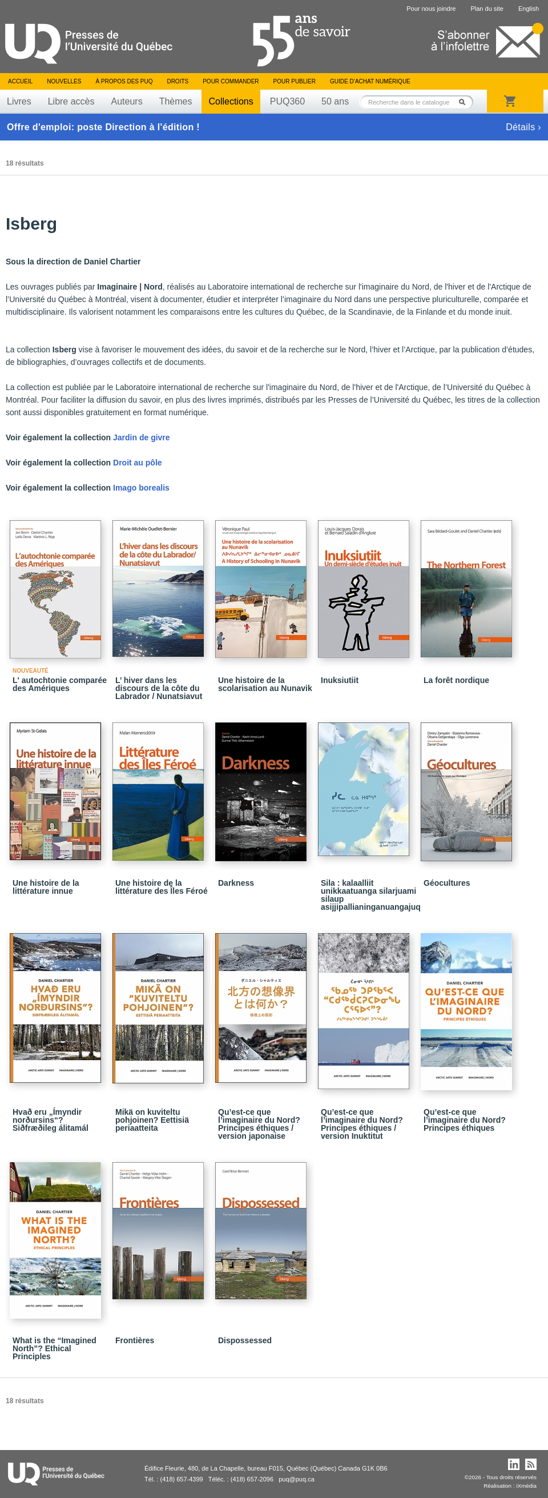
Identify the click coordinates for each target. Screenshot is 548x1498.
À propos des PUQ (123, 81)
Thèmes (175, 101)
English (528, 8)
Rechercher (465, 102)
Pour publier (294, 81)
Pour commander (231, 81)
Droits (177, 81)
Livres (19, 101)
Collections (230, 101)
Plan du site (486, 8)
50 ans (335, 101)
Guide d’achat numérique (370, 81)
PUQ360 (287, 101)
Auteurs (127, 101)
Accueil (20, 81)
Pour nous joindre (431, 8)
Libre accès (71, 101)
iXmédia (526, 1486)
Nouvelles (64, 81)
